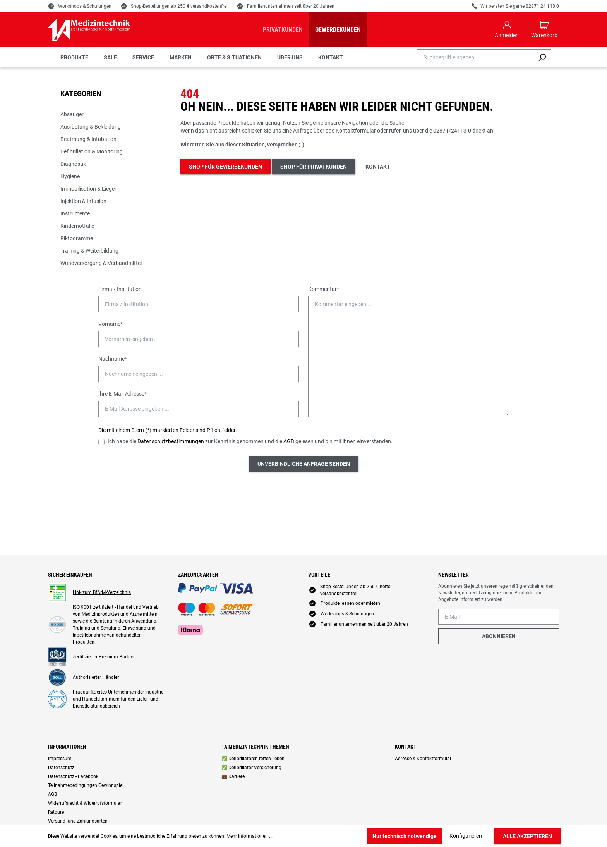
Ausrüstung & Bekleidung (90, 127)
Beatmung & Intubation (88, 139)
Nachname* (112, 359)
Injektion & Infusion (83, 201)
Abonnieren (499, 636)
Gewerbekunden (338, 29)
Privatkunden (283, 29)
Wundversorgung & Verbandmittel (101, 263)
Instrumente (75, 213)
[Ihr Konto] (507, 29)
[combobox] (475, 57)
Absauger (72, 114)
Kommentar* (323, 289)
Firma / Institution (120, 289)
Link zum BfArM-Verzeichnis (102, 592)
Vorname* (110, 324)
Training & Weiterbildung (89, 251)
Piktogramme (76, 238)
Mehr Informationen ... (249, 836)
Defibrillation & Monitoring (91, 151)
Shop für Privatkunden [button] (313, 167)
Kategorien (80, 94)
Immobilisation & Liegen (89, 189)
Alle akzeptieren (527, 836)
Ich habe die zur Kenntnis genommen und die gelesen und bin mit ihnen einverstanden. (250, 441)
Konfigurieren (465, 836)
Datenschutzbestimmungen (170, 441)
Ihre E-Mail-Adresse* (122, 394)
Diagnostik (73, 164)
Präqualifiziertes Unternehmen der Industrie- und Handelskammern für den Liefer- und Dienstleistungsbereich (119, 699)
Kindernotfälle (77, 226)
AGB (288, 441)
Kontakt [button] (377, 167)
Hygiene (70, 176)
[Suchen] (542, 57)
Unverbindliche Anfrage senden (303, 464)
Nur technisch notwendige (404, 836)
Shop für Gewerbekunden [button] (225, 167)
